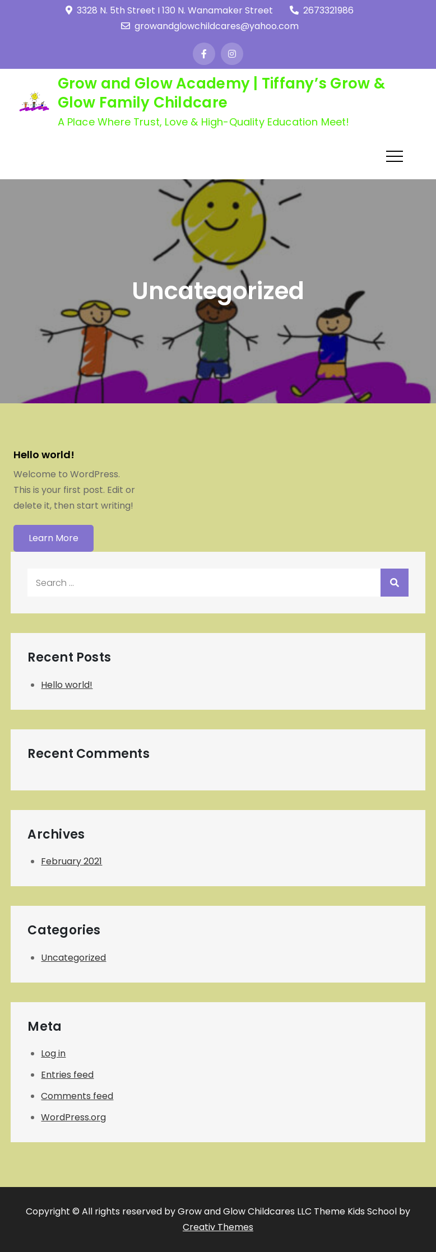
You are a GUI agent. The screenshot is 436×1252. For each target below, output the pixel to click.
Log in (53, 1053)
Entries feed (67, 1074)
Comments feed (77, 1096)
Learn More (53, 538)
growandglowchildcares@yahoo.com (210, 26)
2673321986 (322, 10)
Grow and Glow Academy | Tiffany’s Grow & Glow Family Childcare (221, 93)
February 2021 (71, 861)
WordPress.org (73, 1117)
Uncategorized (73, 957)
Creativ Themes (218, 1227)
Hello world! (44, 455)
